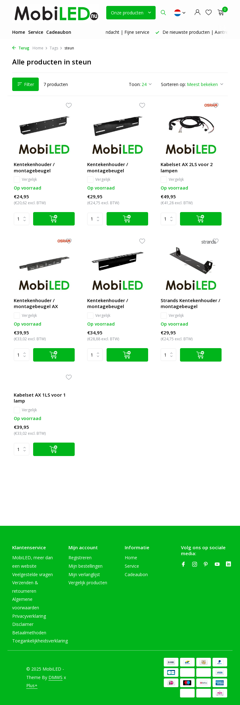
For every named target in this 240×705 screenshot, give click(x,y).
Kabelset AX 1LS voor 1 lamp (40, 398)
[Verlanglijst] (208, 13)
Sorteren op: (173, 84)
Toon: (135, 84)
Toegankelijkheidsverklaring (40, 641)
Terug (20, 48)
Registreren (80, 557)
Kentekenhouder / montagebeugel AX (36, 303)
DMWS (55, 677)
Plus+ (32, 685)
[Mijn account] (197, 12)
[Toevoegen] (54, 219)
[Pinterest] (205, 564)
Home (18, 32)
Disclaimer (22, 624)
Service (35, 32)
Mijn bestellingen (85, 566)
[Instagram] (194, 564)
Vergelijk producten (87, 583)
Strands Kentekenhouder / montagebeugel (190, 303)
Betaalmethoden (29, 633)
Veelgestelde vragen (32, 574)
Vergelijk (25, 179)
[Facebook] (183, 564)
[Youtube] (217, 564)
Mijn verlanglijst (84, 574)
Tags (56, 48)
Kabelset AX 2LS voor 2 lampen (187, 167)
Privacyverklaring (29, 616)
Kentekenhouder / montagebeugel (34, 167)
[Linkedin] (228, 564)
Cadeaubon (58, 32)
